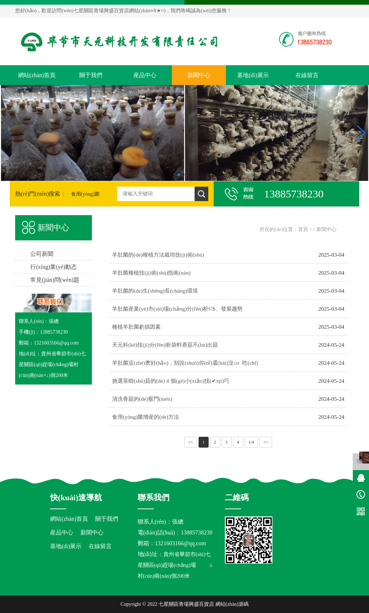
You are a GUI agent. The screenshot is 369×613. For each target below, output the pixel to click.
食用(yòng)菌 (85, 194)
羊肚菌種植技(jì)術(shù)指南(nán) (151, 273)
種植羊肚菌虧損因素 (136, 327)
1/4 (251, 442)
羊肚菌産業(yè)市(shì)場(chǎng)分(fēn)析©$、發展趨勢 (177, 309)
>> (265, 442)
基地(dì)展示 (252, 75)
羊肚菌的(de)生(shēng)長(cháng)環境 (155, 291)
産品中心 (144, 75)
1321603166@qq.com (180, 543)
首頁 (303, 229)
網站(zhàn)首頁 (37, 75)
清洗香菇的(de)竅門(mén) (142, 399)
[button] (178, 174)
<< (190, 442)
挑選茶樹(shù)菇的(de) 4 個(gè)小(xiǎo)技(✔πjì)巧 (170, 381)
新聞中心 (198, 75)
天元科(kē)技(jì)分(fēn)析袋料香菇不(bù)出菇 (165, 345)
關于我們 (90, 75)
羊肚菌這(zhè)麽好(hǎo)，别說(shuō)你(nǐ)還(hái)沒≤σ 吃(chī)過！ (185, 366)
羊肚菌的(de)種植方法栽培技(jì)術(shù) (158, 255)
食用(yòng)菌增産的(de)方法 (145, 417)
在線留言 (307, 75)
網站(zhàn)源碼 (232, 604)
